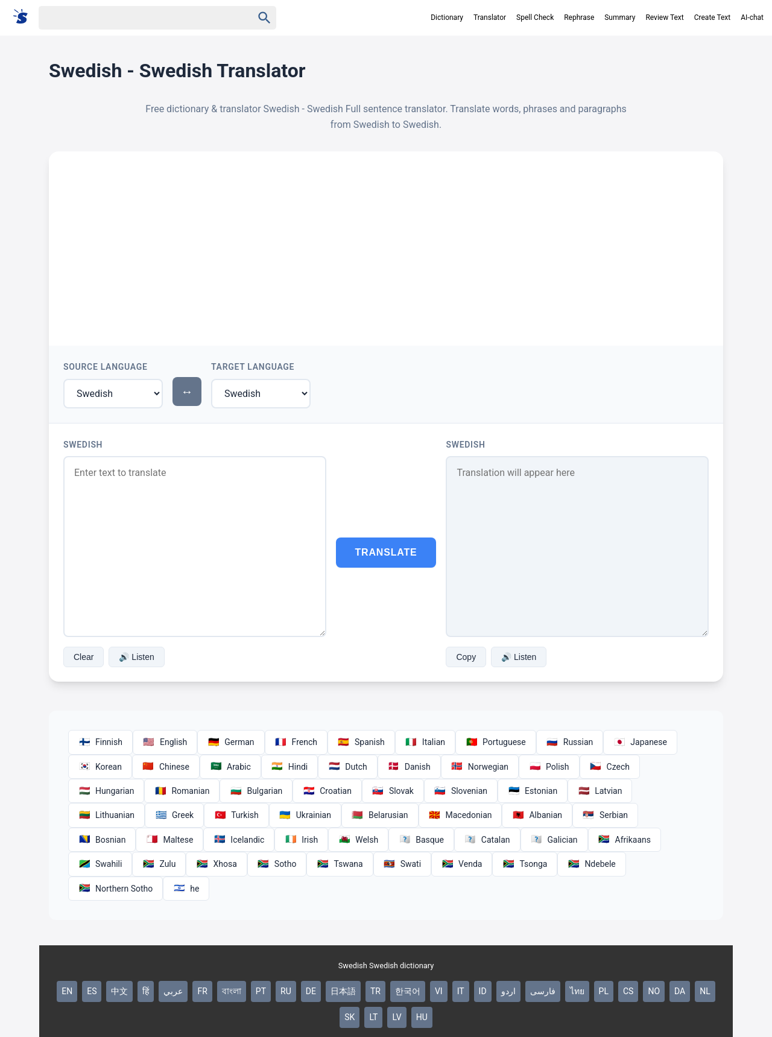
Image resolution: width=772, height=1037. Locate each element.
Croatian (327, 791)
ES (91, 991)
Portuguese (496, 742)
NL (705, 991)
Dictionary (447, 17)
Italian (425, 742)
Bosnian (101, 840)
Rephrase (579, 17)
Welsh (358, 840)
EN (67, 991)
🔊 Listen (136, 657)
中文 (119, 991)
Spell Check (535, 17)
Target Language (252, 367)
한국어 (407, 991)
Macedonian (460, 815)
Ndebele (591, 864)
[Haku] (135, 18)
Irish (301, 840)
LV (396, 1017)
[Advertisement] (386, 241)
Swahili (100, 864)
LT (373, 1017)
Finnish (100, 742)
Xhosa (216, 864)
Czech (610, 767)
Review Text (664, 17)
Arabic (230, 767)
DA (679, 991)
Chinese (165, 767)
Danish (409, 767)
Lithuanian (106, 815)
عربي (173, 991)
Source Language (105, 367)
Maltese (169, 840)
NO (654, 991)
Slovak (393, 791)
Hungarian (106, 791)
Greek (174, 815)
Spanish (361, 742)
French (296, 742)
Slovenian (460, 791)
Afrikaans (624, 840)
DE (311, 991)
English (165, 742)
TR (375, 991)
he (186, 888)
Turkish (236, 815)
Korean (100, 767)
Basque (421, 840)
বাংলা (231, 991)
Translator (489, 17)
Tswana (339, 864)
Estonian (532, 791)
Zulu (159, 864)
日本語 (343, 991)
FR (202, 991)
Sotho (277, 864)
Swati (402, 864)
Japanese (640, 742)
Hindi (289, 767)
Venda (461, 864)
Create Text (712, 17)
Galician (554, 840)
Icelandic (239, 840)
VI (439, 991)
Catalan (487, 840)
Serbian (605, 815)
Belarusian (380, 815)
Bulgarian (256, 791)
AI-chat (752, 17)
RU (285, 991)
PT (261, 991)
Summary (619, 17)
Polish (549, 767)
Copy (466, 657)
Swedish (83, 444)
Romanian (181, 791)
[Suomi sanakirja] (24, 17)
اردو (508, 991)
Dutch (347, 767)
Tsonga (524, 864)
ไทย (577, 991)
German (230, 742)
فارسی (542, 991)
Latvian (600, 791)
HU (422, 1017)
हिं (145, 991)
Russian (569, 742)
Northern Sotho (115, 888)
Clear (83, 657)
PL (604, 991)
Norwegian (479, 767)
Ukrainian (305, 815)
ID (483, 991)
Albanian (537, 815)
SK (349, 1017)
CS (628, 991)
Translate (386, 552)
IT (460, 991)
